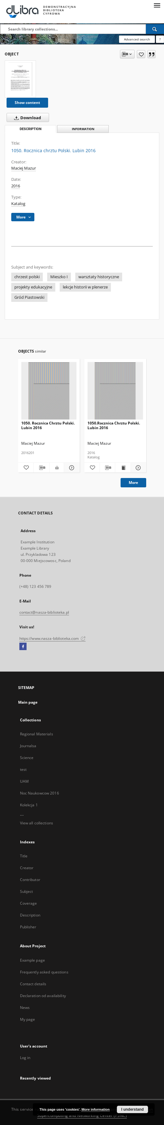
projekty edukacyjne (33, 287)
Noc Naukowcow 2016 (39, 793)
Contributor (30, 879)
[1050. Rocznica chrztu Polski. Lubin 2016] (20, 79)
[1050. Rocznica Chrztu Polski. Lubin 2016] (49, 391)
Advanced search (137, 39)
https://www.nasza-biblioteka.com (52, 638)
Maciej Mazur (23, 168)
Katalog (18, 203)
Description (30, 915)
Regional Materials (36, 734)
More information (96, 1109)
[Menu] (156, 5)
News (25, 1007)
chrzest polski (27, 276)
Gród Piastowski (29, 297)
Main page (28, 702)
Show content (27, 102)
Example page (32, 960)
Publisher (28, 927)
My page (27, 1019)
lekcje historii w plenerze (85, 287)
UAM (24, 781)
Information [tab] (83, 129)
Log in (25, 1057)
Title (24, 856)
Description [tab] (31, 129)
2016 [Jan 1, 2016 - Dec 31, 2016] (15, 186)
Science (27, 757)
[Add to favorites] (141, 54)
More (133, 482)
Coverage (28, 903)
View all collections (36, 823)
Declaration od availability (43, 995)
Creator (27, 867)
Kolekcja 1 (29, 805)
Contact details (33, 984)
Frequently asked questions (44, 972)
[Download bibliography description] (41, 468)
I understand (132, 1109)
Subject (26, 891)
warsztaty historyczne (98, 276)
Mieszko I (59, 276)
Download (26, 117)
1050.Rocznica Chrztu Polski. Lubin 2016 (113, 425)
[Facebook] (23, 646)
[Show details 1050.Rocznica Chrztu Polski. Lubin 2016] (137, 468)
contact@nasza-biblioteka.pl (44, 612)
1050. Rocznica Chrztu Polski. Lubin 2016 (48, 425)
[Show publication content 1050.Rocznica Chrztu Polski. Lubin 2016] (123, 468)
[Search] (155, 29)
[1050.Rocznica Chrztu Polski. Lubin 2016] (115, 391)
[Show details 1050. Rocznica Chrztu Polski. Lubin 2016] (71, 468)
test (23, 769)
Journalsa (28, 745)
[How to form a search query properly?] (160, 39)
